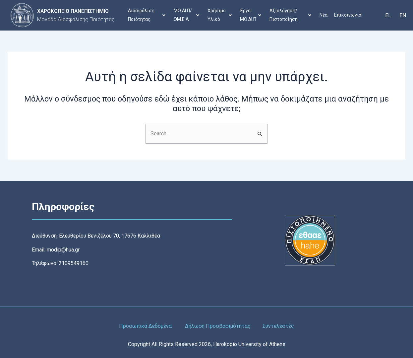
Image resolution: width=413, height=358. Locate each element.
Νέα (324, 15)
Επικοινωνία (348, 15)
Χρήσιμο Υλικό (220, 15)
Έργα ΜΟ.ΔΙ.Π (251, 15)
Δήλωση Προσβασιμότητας (218, 326)
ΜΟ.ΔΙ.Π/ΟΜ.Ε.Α (187, 15)
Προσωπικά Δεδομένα (145, 326)
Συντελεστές (279, 326)
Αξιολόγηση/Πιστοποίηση (291, 15)
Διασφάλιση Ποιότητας (147, 15)
